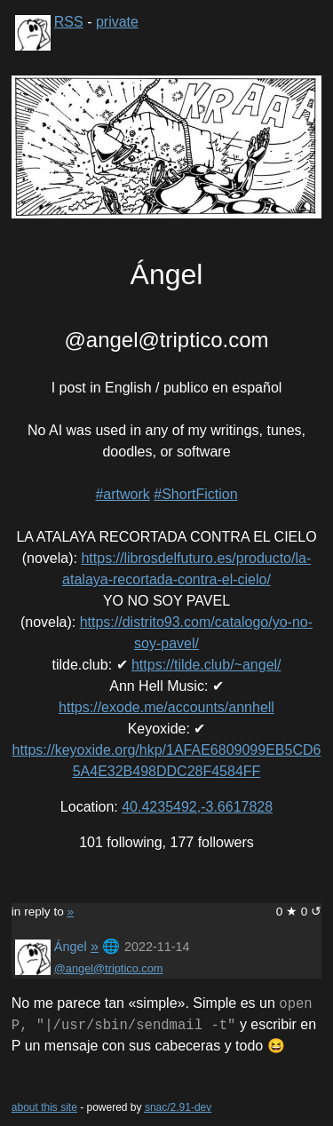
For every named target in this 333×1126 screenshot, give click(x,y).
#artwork (122, 494)
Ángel (70, 947)
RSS (68, 21)
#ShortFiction (195, 494)
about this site (44, 1107)
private (117, 21)
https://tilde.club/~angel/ (206, 664)
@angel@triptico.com (108, 968)
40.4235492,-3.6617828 (197, 806)
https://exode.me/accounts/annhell (166, 707)
